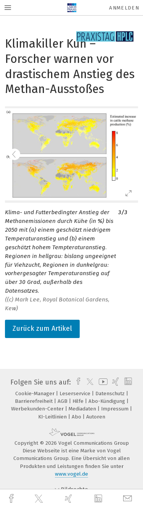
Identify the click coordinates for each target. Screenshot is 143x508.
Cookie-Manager (35, 393)
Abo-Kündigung (107, 401)
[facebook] (12, 499)
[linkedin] (99, 499)
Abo (77, 416)
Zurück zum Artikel (42, 328)
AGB (63, 401)
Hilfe (78, 401)
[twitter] (40, 499)
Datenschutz (110, 393)
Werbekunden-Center (38, 408)
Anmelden (124, 8)
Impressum (115, 408)
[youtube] (102, 382)
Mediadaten (83, 408)
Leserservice (75, 393)
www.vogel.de (71, 474)
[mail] (128, 499)
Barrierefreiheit (34, 401)
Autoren (95, 416)
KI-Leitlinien (53, 416)
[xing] (69, 498)
